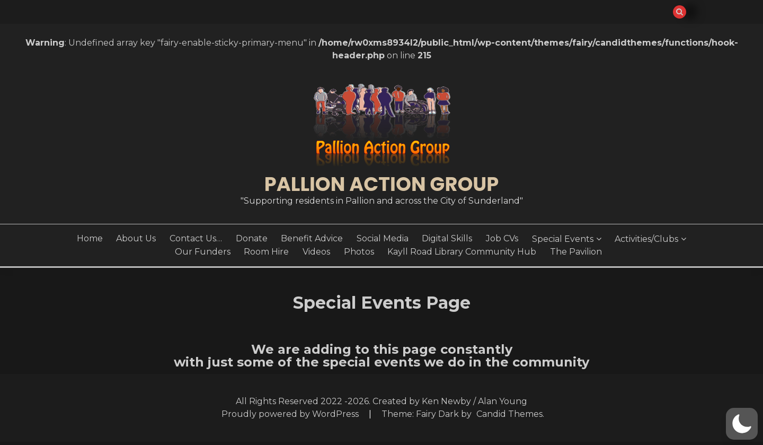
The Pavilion (576, 252)
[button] (742, 424)
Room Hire (266, 252)
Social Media (383, 238)
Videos (316, 252)
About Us (136, 238)
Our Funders (202, 252)
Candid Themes (509, 414)
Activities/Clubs (646, 239)
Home (90, 238)
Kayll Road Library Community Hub (461, 252)
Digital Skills (447, 238)
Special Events (562, 239)
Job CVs (502, 238)
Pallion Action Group (381, 184)
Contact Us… (196, 238)
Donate (252, 238)
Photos (359, 252)
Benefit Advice (312, 238)
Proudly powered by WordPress (291, 414)
